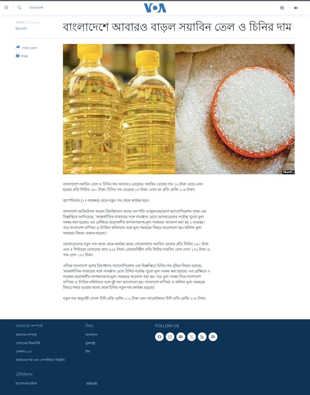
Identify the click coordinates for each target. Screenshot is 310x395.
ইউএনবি (21, 29)
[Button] (26, 48)
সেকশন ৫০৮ (24, 351)
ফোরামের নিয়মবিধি (28, 343)
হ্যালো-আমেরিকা (26, 383)
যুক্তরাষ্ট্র (90, 343)
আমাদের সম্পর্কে (26, 335)
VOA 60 (91, 383)
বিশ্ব (87, 351)
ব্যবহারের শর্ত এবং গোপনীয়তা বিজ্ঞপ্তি (40, 360)
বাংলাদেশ (36, 8)
